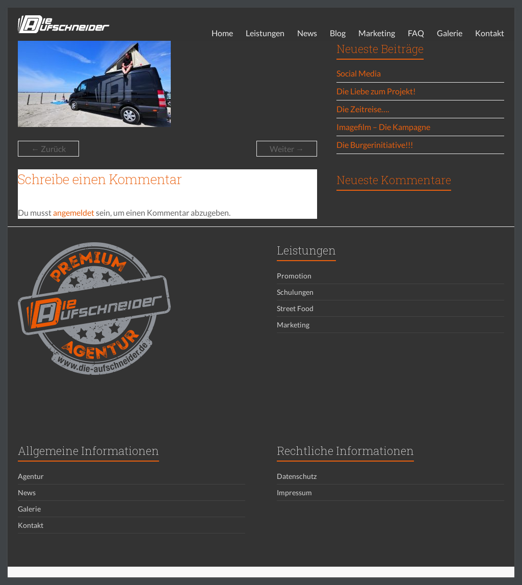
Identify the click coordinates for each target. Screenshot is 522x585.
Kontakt (489, 33)
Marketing (376, 33)
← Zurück (48, 149)
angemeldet (73, 212)
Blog (338, 33)
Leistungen (265, 33)
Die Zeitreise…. (362, 109)
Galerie (449, 33)
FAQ (416, 33)
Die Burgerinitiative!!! (374, 144)
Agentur (31, 476)
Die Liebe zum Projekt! (375, 91)
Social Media (358, 73)
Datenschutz (297, 476)
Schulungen (295, 292)
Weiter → (287, 149)
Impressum (294, 492)
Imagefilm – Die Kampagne (383, 127)
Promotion (294, 275)
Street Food (295, 308)
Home (222, 33)
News (307, 33)
